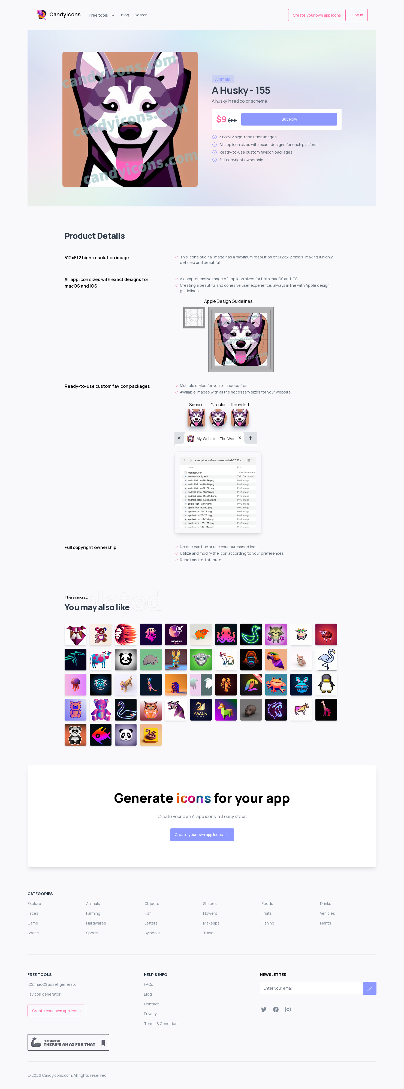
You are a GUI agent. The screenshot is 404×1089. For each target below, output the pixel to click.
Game (33, 923)
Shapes (210, 903)
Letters (151, 923)
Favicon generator (44, 994)
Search (141, 14)
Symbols (152, 932)
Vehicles (327, 913)
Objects (151, 903)
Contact (151, 1003)
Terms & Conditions (162, 1023)
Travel (208, 932)
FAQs (148, 984)
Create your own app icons (317, 15)
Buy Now (289, 119)
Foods (267, 903)
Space (33, 932)
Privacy (150, 1013)
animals (222, 79)
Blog (125, 14)
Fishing (268, 923)
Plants (325, 923)
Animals (93, 903)
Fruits (267, 913)
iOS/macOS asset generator (53, 984)
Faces (33, 913)
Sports (92, 932)
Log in (357, 14)
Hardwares (96, 923)
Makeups (211, 923)
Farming (93, 913)
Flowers (210, 913)
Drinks (325, 903)
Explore (34, 903)
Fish (148, 913)
